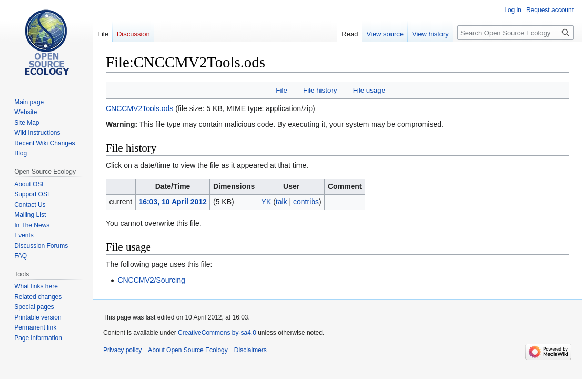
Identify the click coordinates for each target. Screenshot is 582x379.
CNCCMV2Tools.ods (139, 108)
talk (281, 201)
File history (320, 90)
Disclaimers (250, 350)
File (281, 90)
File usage (369, 90)
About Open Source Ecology (187, 350)
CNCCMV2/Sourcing (151, 280)
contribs (306, 201)
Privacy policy (122, 350)
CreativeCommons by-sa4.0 (217, 332)
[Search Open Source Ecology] (515, 32)
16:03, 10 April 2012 (172, 201)
